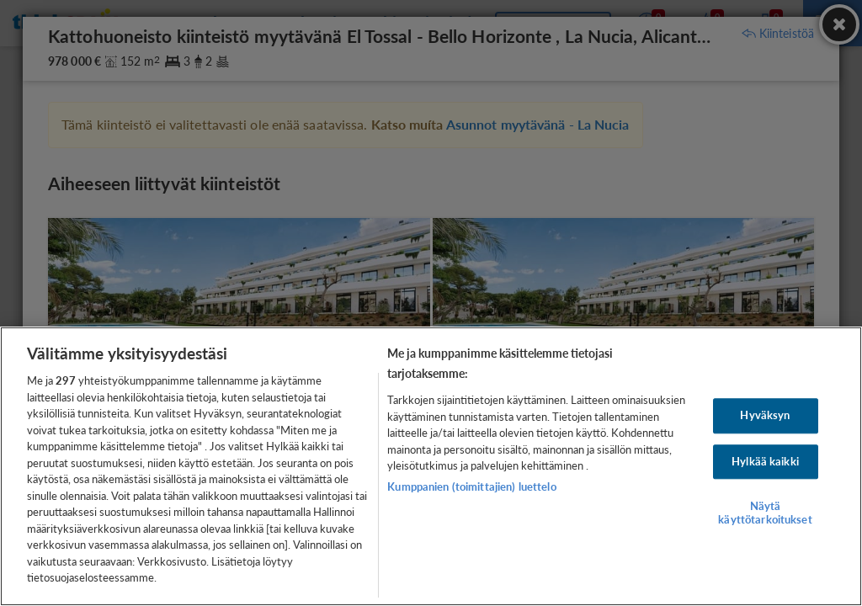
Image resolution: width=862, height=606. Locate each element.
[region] (431, 466)
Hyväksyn (765, 415)
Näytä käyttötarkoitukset (764, 513)
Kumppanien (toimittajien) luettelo (471, 486)
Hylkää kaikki (765, 461)
